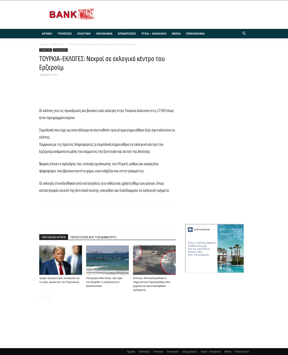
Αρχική (47, 33)
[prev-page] (41, 297)
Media (176, 33)
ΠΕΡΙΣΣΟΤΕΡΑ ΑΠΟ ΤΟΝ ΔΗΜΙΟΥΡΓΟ (93, 237)
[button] (244, 34)
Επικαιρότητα (60, 50)
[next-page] (48, 297)
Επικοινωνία (195, 33)
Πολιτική (83, 33)
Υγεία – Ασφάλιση (153, 33)
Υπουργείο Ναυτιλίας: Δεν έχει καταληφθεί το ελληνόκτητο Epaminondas (104, 282)
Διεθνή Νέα (57, 44)
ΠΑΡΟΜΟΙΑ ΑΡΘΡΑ (54, 237)
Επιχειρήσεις (127, 33)
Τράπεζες (64, 33)
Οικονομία (104, 33)
